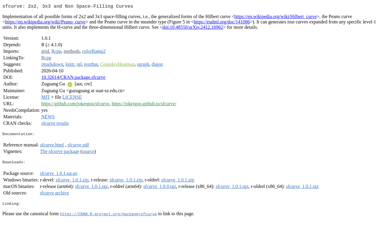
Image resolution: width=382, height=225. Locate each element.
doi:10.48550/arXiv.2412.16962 (192, 28)
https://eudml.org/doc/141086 (222, 22)
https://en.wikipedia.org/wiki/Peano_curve (45, 22)
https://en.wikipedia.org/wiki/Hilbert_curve (275, 17)
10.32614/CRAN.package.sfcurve (73, 78)
